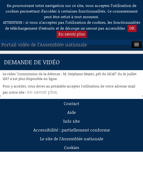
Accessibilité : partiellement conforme (71, 130)
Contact (71, 103)
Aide (71, 112)
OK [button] (132, 28)
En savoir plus (71, 34)
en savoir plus (42, 92)
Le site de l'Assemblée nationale (71, 138)
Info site (71, 121)
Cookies (71, 147)
